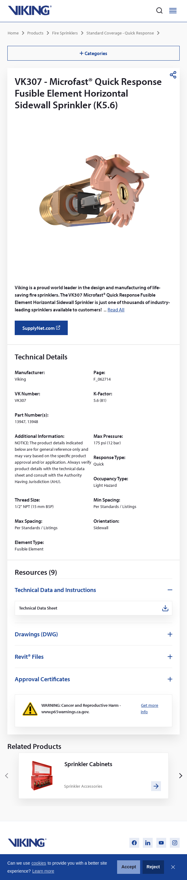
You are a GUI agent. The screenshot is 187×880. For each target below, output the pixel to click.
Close (173, 867)
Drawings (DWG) (36, 634)
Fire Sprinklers (65, 33)
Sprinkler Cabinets (88, 764)
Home (13, 33)
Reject (153, 866)
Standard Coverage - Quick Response (120, 33)
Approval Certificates (42, 679)
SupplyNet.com (43, 330)
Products (35, 33)
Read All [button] (116, 309)
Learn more (43, 871)
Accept (128, 866)
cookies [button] (39, 863)
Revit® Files (29, 656)
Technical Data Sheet (38, 608)
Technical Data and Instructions (55, 590)
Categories (93, 53)
